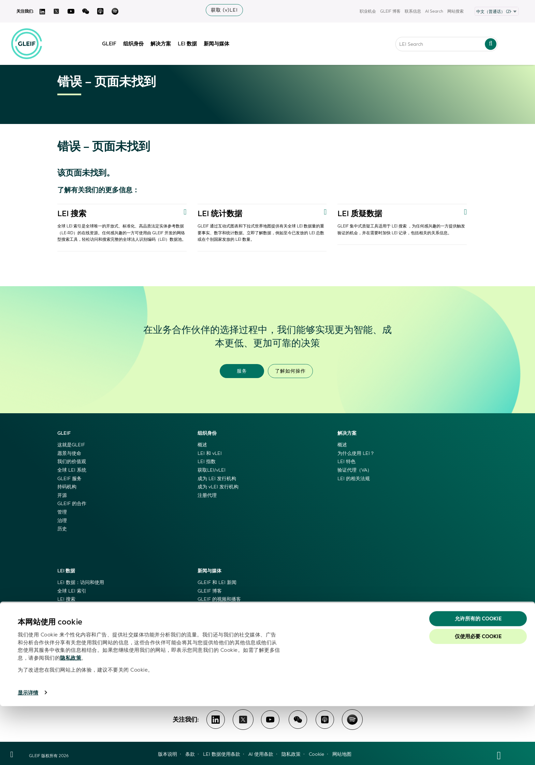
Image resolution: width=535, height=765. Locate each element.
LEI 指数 (207, 461)
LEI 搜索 (72, 213)
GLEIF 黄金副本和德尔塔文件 (88, 616)
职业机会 (368, 11)
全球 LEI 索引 (71, 591)
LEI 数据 (190, 42)
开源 (62, 495)
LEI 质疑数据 (361, 213)
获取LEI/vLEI (212, 470)
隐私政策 (70, 716)
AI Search (434, 11)
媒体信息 (207, 616)
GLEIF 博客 (390, 11)
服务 (242, 371)
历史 (62, 529)
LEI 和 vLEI (210, 453)
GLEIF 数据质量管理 (79, 649)
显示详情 (28, 751)
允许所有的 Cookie (478, 677)
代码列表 (66, 658)
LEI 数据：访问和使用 (80, 582)
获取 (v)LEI (224, 10)
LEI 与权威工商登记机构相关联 (90, 641)
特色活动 (207, 624)
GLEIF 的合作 (71, 503)
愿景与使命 (69, 453)
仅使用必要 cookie (478, 695)
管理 (62, 512)
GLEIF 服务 (69, 478)
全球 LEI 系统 (71, 470)
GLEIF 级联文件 (74, 607)
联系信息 (413, 11)
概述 (202, 445)
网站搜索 (455, 11)
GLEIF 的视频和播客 (219, 599)
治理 (62, 520)
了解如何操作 (290, 371)
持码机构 (66, 487)
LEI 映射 (66, 633)
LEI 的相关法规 (353, 478)
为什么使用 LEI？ (356, 453)
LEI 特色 (346, 461)
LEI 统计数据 (221, 213)
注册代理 (207, 495)
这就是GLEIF (71, 445)
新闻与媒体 (220, 42)
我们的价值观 (71, 461)
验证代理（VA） (354, 470)
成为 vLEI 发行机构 (218, 487)
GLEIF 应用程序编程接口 (83, 624)
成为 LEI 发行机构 (217, 478)
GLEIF (112, 42)
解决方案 (164, 42)
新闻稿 (205, 607)
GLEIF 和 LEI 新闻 (217, 582)
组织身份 (137, 42)
